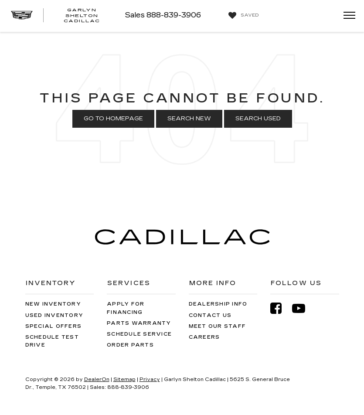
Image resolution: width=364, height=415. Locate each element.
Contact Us (210, 315)
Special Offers (53, 326)
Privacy (149, 379)
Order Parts (130, 345)
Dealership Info (218, 304)
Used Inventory (54, 315)
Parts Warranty (139, 323)
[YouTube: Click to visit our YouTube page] (303, 308)
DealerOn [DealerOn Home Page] (96, 379)
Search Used (258, 118)
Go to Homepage (113, 118)
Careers (204, 337)
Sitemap (124, 379)
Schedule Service (139, 334)
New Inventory (53, 304)
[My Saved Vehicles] (242, 16)
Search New (189, 118)
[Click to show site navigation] (346, 16)
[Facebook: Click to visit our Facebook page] (280, 308)
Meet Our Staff (217, 326)
